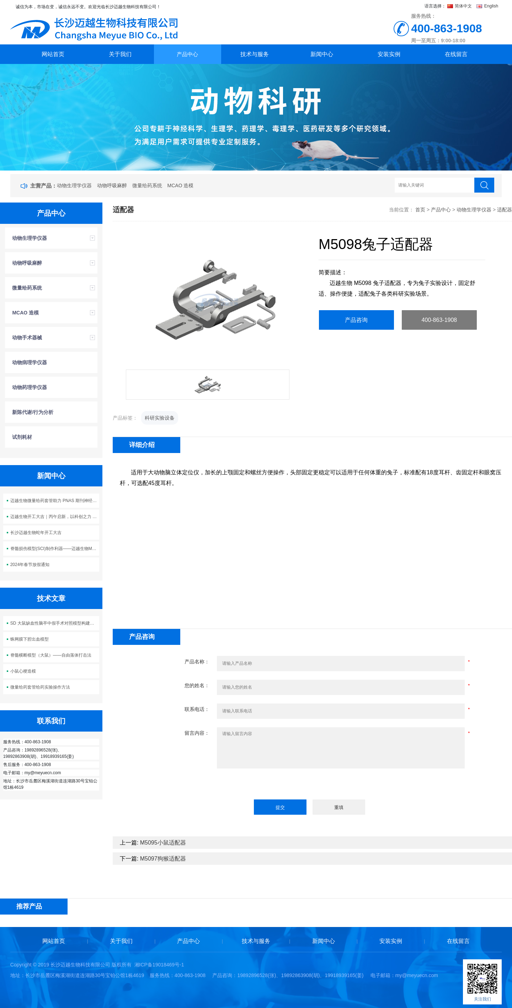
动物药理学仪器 (29, 387)
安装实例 (389, 54)
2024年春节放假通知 (30, 564)
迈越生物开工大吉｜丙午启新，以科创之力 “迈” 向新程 (55, 516)
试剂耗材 (22, 437)
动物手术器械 (27, 337)
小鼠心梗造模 (23, 671)
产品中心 (187, 54)
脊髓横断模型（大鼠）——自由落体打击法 (50, 655)
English (487, 6)
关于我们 (120, 54)
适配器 (504, 209)
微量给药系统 (147, 185)
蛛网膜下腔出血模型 (29, 639)
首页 (420, 209)
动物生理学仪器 (74, 185)
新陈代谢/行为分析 (32, 412)
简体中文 (460, 6)
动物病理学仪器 (29, 362)
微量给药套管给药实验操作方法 (40, 687)
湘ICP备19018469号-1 (159, 964)
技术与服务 (254, 54)
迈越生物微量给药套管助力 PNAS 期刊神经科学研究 (55, 500)
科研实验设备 (160, 418)
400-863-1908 (439, 320)
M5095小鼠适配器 (163, 843)
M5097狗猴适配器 (163, 859)
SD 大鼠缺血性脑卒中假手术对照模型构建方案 (54, 623)
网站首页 (53, 54)
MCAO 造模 (180, 185)
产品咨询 (356, 320)
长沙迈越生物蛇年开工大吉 (36, 532)
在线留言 (456, 54)
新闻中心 (321, 54)
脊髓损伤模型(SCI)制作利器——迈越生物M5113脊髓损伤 (55, 548)
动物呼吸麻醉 (112, 185)
